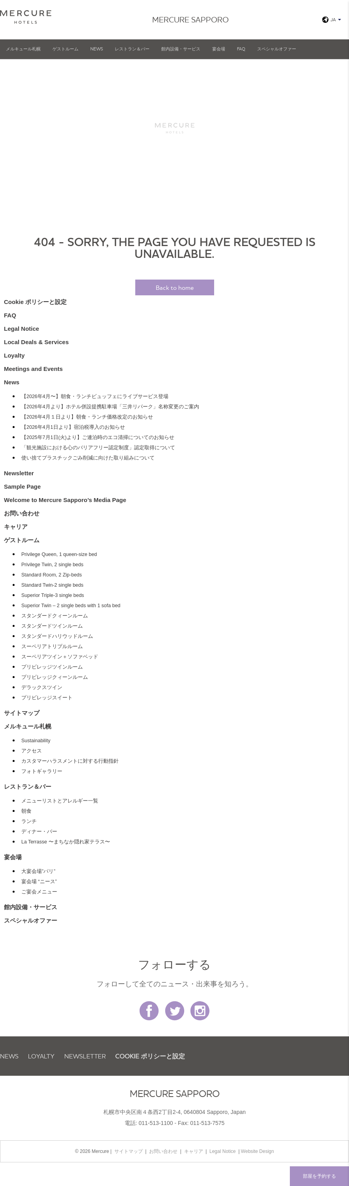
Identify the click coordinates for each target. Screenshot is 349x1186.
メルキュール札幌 (23, 49)
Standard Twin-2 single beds (52, 585)
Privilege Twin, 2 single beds (52, 564)
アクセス (31, 751)
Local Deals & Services (36, 342)
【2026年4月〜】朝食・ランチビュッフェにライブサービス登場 (94, 396)
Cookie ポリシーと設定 (35, 301)
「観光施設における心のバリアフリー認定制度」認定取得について (98, 447)
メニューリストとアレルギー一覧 (59, 801)
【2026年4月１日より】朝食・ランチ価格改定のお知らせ (87, 417)
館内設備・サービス (180, 49)
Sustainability (35, 740)
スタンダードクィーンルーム (54, 616)
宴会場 (218, 49)
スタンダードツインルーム (52, 626)
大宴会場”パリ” (38, 871)
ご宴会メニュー (39, 892)
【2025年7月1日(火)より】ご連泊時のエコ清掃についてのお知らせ (97, 437)
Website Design (257, 1151)
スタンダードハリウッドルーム (57, 636)
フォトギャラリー (41, 771)
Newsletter (19, 473)
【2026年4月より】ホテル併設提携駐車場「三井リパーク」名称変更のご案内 (110, 407)
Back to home (175, 287)
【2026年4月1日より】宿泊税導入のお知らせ (73, 427)
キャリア (16, 526)
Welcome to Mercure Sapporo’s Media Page (65, 500)
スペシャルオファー (276, 49)
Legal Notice (21, 328)
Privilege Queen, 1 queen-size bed (59, 554)
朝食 (26, 811)
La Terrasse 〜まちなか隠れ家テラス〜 (65, 842)
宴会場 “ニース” (39, 881)
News (96, 49)
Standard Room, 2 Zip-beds (51, 575)
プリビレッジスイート (47, 697)
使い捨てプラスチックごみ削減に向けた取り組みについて (88, 458)
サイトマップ (21, 713)
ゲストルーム (65, 49)
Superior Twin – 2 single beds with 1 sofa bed (70, 605)
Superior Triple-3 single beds (52, 595)
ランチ (29, 821)
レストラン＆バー (132, 49)
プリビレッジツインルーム (52, 667)
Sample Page (22, 486)
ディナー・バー (39, 831)
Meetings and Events (33, 368)
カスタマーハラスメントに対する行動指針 (70, 761)
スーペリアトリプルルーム (52, 646)
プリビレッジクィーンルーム (54, 677)
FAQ (241, 49)
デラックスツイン (41, 687)
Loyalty (14, 355)
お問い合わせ (21, 513)
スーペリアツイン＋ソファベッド (59, 657)
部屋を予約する (319, 1176)
